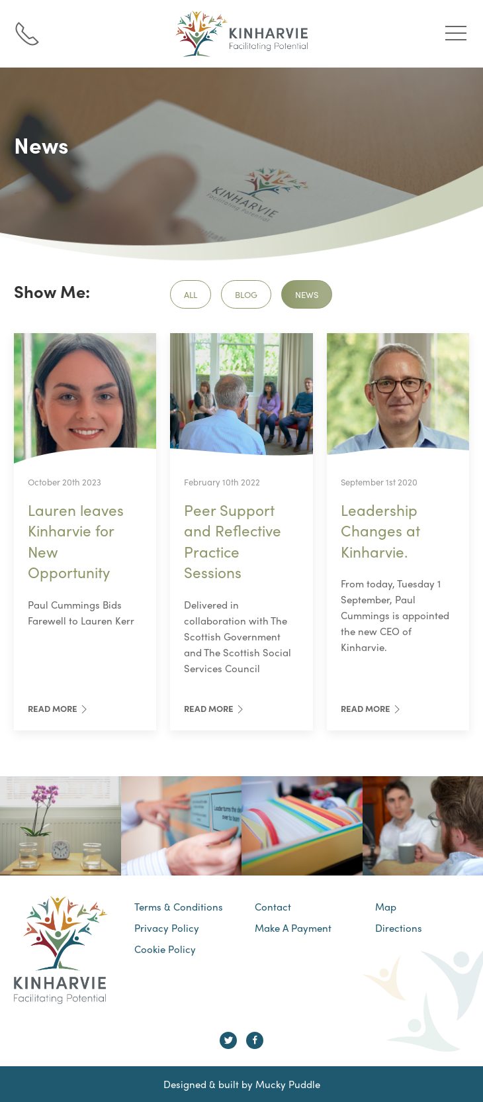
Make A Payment (293, 928)
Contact (273, 906)
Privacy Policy (166, 928)
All (190, 294)
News (306, 294)
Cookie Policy (165, 949)
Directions (398, 928)
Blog (246, 294)
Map (385, 906)
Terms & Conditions (178, 906)
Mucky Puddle (287, 1084)
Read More (59, 708)
